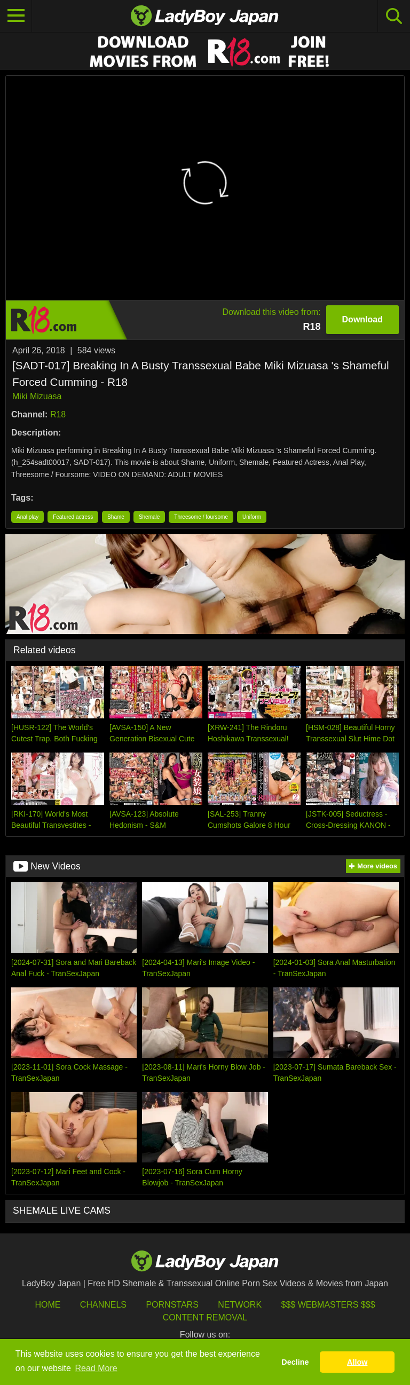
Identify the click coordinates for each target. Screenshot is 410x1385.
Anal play (27, 517)
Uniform (251, 517)
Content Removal (205, 1317)
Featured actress (73, 517)
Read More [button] (96, 1368)
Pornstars (172, 1304)
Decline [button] (295, 1362)
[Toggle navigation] (16, 16)
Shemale (149, 517)
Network (240, 1304)
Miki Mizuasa (36, 396)
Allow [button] (357, 1362)
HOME (47, 1304)
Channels (103, 1304)
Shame (115, 517)
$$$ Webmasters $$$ (328, 1304)
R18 (58, 414)
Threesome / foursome (201, 517)
